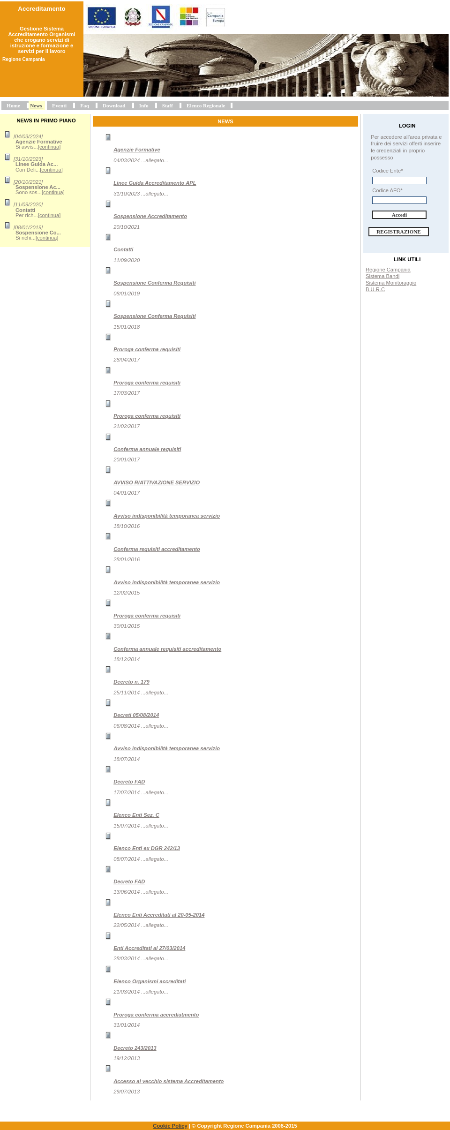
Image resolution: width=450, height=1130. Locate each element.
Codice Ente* (387, 170)
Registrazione (398, 231)
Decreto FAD (129, 781)
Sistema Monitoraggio (391, 283)
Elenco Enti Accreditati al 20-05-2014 (158, 915)
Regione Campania (388, 269)
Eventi (59, 105)
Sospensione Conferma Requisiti (154, 283)
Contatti (123, 249)
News (36, 105)
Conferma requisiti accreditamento (156, 549)
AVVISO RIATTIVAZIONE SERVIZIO (156, 482)
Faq (84, 105)
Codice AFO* (387, 190)
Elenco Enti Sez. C (136, 815)
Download (114, 105)
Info (144, 105)
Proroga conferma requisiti (146, 349)
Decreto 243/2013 (134, 1048)
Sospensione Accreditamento (150, 216)
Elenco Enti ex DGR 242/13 (146, 848)
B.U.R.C (375, 289)
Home (13, 105)
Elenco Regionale (206, 105)
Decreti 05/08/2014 (136, 715)
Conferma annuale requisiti (147, 449)
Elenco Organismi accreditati (149, 981)
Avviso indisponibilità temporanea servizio (166, 516)
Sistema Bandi (382, 276)
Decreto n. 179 (131, 682)
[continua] (49, 147)
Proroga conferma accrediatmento (156, 1014)
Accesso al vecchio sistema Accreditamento (168, 1081)
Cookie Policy (170, 1126)
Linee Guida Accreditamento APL (154, 183)
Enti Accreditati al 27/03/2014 (149, 948)
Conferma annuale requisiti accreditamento (167, 649)
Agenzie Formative (136, 149)
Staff (167, 105)
